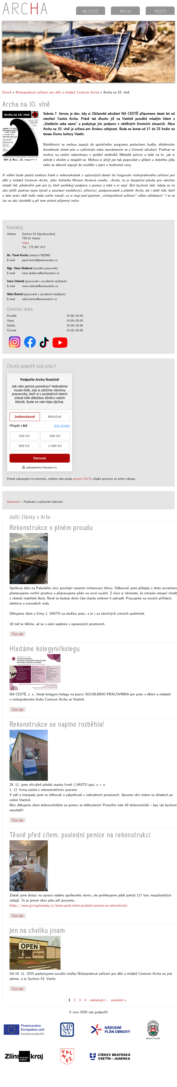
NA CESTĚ (91, 12)
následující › (99, 999)
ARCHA (125, 12)
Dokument (13, 501)
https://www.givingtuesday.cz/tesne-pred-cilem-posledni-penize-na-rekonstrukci (69, 905)
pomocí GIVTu (82, 478)
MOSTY (160, 12)
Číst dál (17, 633)
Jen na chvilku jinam (37, 931)
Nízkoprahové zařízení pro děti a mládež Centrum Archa (57, 92)
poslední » (118, 999)
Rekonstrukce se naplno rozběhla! (57, 725)
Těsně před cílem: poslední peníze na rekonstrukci (80, 835)
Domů (6, 92)
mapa (25, 242)
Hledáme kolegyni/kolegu (45, 649)
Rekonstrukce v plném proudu (51, 528)
